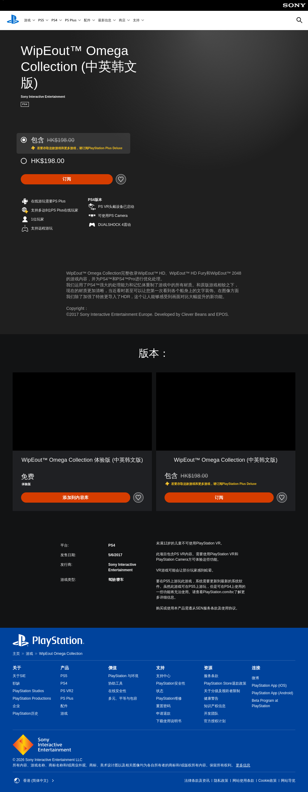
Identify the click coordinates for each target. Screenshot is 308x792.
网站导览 (288, 780)
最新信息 (104, 20)
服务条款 (211, 676)
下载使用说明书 (168, 721)
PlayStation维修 (169, 698)
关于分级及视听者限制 (222, 691)
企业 (16, 706)
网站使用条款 (243, 780)
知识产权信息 (215, 706)
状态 (159, 691)
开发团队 (211, 713)
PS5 (41, 20)
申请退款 (163, 713)
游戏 (27, 20)
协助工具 (115, 683)
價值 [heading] (112, 667)
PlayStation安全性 (170, 683)
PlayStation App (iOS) (269, 685)
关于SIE (19, 676)
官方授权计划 (215, 721)
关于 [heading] (17, 667)
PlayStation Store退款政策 (225, 683)
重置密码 (163, 706)
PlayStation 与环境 (123, 676)
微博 (255, 678)
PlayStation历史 (25, 713)
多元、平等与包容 (122, 698)
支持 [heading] (160, 667)
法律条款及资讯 (197, 780)
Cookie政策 (267, 780)
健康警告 (211, 698)
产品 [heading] (64, 667)
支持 (136, 20)
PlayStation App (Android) (272, 693)
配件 (87, 20)
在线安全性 (117, 691)
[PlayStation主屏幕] (12, 20)
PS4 (54, 20)
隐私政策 (221, 780)
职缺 (16, 683)
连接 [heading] (256, 667)
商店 (122, 20)
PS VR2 (66, 691)
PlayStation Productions (32, 698)
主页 (16, 654)
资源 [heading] (208, 667)
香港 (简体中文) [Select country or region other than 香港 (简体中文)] (34, 780)
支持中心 (163, 676)
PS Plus (70, 20)
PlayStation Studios (28, 691)
